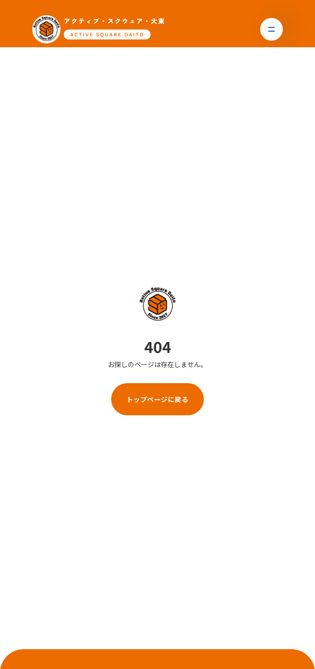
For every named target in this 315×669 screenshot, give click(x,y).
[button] (271, 29)
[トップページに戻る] (98, 29)
